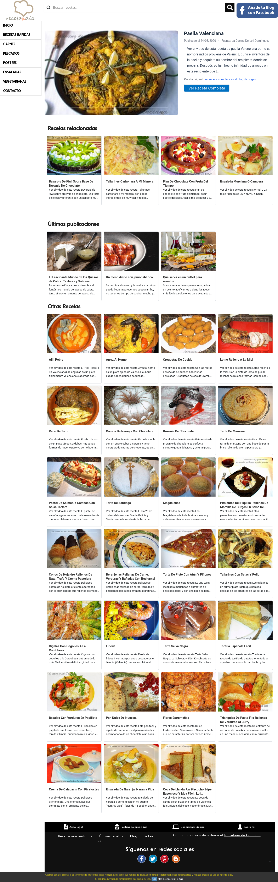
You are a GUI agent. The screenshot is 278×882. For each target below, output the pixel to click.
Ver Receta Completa (206, 88)
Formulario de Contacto (242, 835)
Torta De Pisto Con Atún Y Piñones (187, 574)
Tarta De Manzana (232, 431)
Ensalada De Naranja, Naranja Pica (130, 789)
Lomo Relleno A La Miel (236, 359)
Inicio (8, 25)
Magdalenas (171, 503)
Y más (179, 878)
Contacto (12, 91)
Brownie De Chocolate (178, 431)
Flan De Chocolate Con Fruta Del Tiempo (185, 183)
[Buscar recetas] (134, 7)
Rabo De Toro (58, 431)
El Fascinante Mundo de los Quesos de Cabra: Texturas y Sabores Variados (73, 279)
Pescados (11, 53)
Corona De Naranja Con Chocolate (129, 431)
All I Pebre (56, 359)
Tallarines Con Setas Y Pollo (239, 574)
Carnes (9, 44)
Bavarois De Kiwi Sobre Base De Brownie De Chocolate (71, 183)
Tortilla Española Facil (235, 646)
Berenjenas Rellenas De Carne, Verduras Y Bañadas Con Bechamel (130, 577)
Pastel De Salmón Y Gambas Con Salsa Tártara (72, 505)
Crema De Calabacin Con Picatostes (74, 789)
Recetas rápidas (16, 35)
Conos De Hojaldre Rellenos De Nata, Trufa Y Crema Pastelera (70, 577)
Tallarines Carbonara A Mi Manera (129, 181)
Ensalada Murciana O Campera (241, 181)
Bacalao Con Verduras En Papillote (73, 718)
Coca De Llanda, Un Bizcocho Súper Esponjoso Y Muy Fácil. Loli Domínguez (188, 792)
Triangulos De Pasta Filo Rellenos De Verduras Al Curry (243, 720)
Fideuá (110, 646)
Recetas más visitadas (75, 836)
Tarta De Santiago (118, 503)
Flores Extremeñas (176, 718)
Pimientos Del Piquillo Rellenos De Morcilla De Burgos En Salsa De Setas (244, 505)
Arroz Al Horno (116, 359)
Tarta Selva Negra (175, 646)
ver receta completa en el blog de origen (230, 79)
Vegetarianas (14, 81)
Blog (134, 836)
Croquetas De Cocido (178, 359)
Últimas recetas (111, 836)
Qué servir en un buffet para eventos (182, 279)
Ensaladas (12, 72)
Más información (166, 878)
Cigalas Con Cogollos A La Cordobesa (67, 648)
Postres (10, 63)
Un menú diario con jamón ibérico (129, 277)
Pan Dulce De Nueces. (121, 718)
